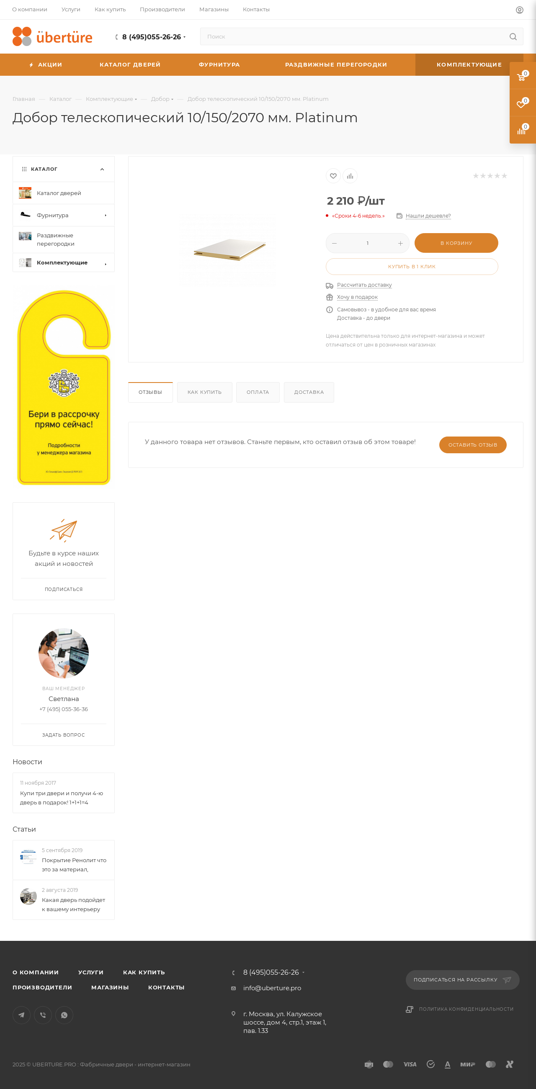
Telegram (22, 1015)
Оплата (258, 392)
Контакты (166, 987)
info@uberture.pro (272, 988)
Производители (42, 987)
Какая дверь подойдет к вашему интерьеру (73, 904)
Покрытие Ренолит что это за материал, (74, 865)
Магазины (110, 987)
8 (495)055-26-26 (151, 37)
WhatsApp (64, 1015)
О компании (36, 972)
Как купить (205, 392)
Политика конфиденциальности (466, 1009)
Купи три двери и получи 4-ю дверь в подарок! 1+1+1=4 (61, 798)
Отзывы (150, 392)
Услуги (91, 972)
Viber (43, 1015)
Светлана (64, 699)
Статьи (24, 829)
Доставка (309, 392)
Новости (27, 762)
